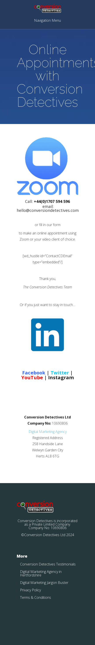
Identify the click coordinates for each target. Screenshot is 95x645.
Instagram (61, 377)
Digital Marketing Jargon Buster (44, 582)
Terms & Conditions (35, 597)
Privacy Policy (30, 590)
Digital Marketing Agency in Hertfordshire (41, 573)
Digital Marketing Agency (48, 431)
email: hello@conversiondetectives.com (48, 208)
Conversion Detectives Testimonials (48, 564)
